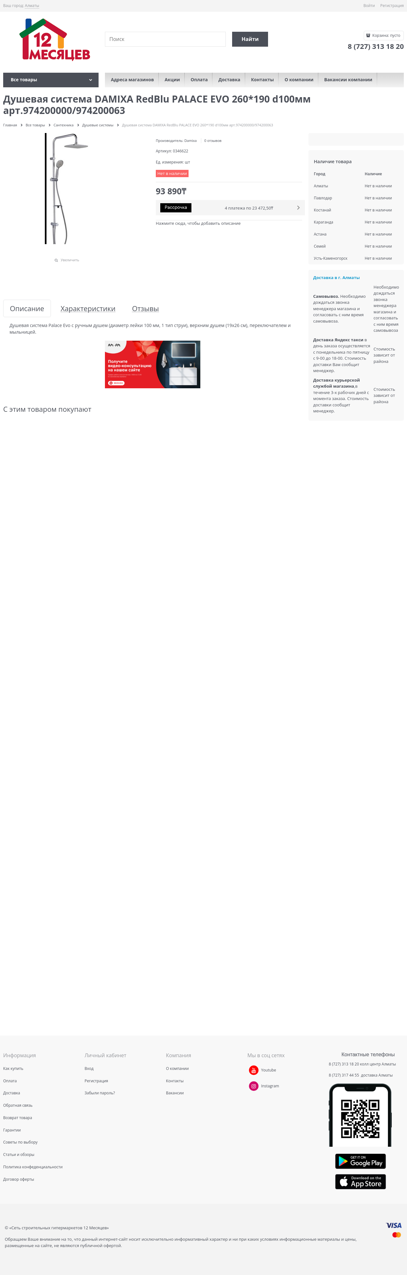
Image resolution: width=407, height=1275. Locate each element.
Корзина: (385, 35)
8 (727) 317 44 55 (344, 1075)
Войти (369, 5)
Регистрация (392, 5)
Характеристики (88, 308)
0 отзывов (213, 140)
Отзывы (145, 308)
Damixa (190, 140)
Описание (27, 308)
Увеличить (70, 259)
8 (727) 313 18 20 (344, 1064)
